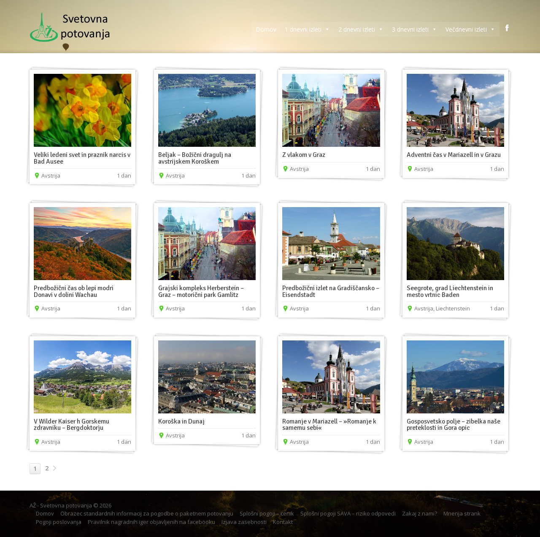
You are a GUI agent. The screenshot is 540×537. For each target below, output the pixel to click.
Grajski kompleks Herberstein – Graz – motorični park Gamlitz (201, 291)
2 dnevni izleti (360, 29)
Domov (266, 29)
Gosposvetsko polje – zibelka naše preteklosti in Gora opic (453, 424)
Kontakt (283, 522)
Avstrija (50, 175)
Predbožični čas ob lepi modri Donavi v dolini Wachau (73, 291)
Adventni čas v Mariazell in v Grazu (454, 155)
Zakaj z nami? (419, 513)
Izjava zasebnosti (244, 522)
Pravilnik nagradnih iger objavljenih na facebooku (151, 522)
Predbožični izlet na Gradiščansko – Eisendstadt (330, 291)
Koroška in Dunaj (181, 421)
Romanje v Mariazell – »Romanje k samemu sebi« (329, 424)
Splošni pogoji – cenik (267, 513)
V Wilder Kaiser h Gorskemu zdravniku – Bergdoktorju (71, 424)
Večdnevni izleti (470, 29)
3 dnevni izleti (414, 29)
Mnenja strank (462, 513)
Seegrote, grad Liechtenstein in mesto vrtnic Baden (450, 291)
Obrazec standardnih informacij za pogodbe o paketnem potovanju (146, 513)
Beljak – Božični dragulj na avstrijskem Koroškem (194, 158)
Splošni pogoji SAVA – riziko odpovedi (348, 513)
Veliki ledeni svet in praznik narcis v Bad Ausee (82, 158)
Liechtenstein (453, 308)
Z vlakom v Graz (303, 155)
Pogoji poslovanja (58, 522)
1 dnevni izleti (307, 29)
